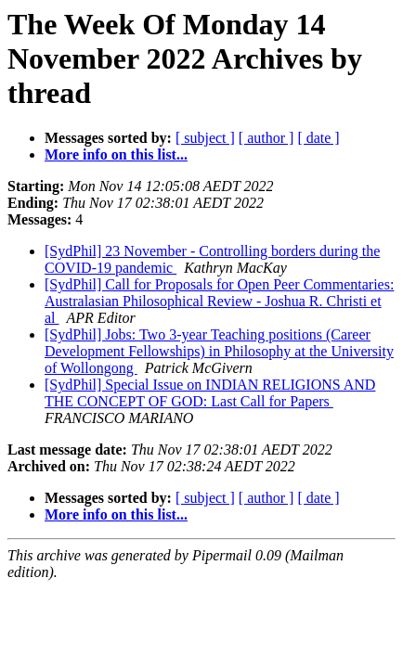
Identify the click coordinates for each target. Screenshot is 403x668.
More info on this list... (116, 154)
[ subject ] (205, 138)
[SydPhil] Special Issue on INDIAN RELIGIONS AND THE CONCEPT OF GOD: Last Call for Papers (210, 393)
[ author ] (266, 138)
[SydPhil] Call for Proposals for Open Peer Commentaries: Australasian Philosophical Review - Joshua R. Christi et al (219, 301)
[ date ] (318, 138)
